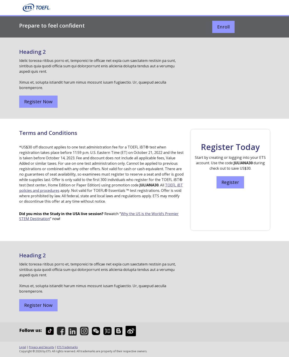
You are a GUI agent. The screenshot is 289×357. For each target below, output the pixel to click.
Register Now (38, 102)
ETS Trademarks (67, 347)
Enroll (223, 27)
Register (230, 182)
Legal (22, 347)
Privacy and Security (41, 347)
